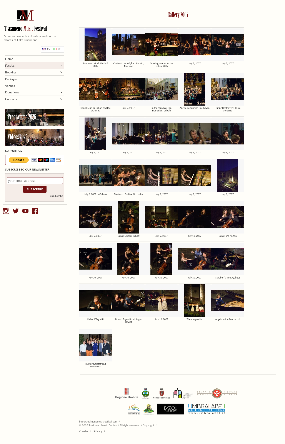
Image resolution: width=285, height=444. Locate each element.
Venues (10, 86)
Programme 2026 (22, 117)
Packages (11, 79)
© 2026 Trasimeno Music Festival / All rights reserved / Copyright (116, 425)
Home (9, 59)
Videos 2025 (17, 137)
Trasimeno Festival (25, 29)
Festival (10, 65)
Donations (12, 92)
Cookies (83, 431)
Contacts (11, 99)
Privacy (98, 431)
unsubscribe (56, 195)
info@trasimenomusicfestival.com (98, 421)
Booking (10, 72)
